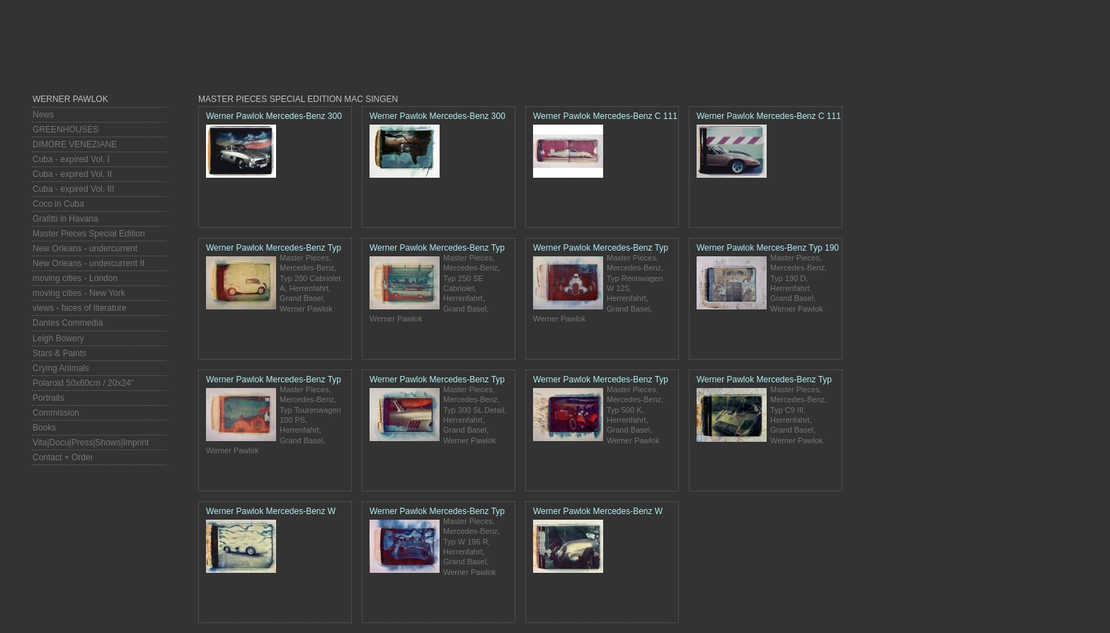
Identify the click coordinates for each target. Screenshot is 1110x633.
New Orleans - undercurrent (85, 248)
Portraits (48, 398)
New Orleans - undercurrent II (88, 263)
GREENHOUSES (65, 130)
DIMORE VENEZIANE (75, 144)
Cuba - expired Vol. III (73, 189)
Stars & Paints (59, 353)
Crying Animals (61, 368)
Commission (56, 413)
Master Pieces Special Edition (89, 234)
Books (44, 428)
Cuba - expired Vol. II (72, 174)
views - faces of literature (80, 308)
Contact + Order (63, 457)
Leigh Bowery (58, 338)
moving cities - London (75, 278)
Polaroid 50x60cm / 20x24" (83, 383)
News (43, 115)
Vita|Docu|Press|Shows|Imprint (91, 442)
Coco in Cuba (58, 204)
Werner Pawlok (70, 99)
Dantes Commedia (68, 323)
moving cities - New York (79, 293)
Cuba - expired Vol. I (71, 159)
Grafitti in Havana (65, 219)
